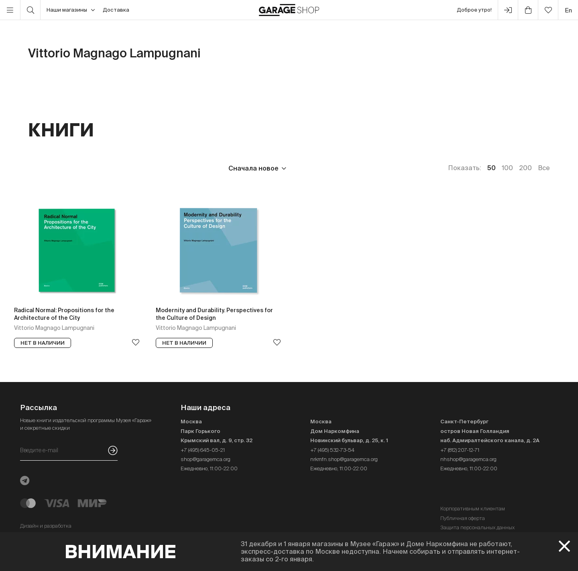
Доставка (116, 10)
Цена (36, 168)
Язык (146, 168)
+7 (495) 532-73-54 (332, 450)
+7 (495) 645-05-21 (203, 450)
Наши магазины (71, 10)
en (568, 10)
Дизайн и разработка (45, 526)
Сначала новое (253, 168)
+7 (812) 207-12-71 (459, 450)
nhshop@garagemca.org (468, 459)
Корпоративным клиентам (472, 509)
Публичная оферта (462, 518)
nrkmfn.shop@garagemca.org (344, 459)
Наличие (191, 168)
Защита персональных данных (477, 527)
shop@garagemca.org (205, 459)
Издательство (91, 168)
